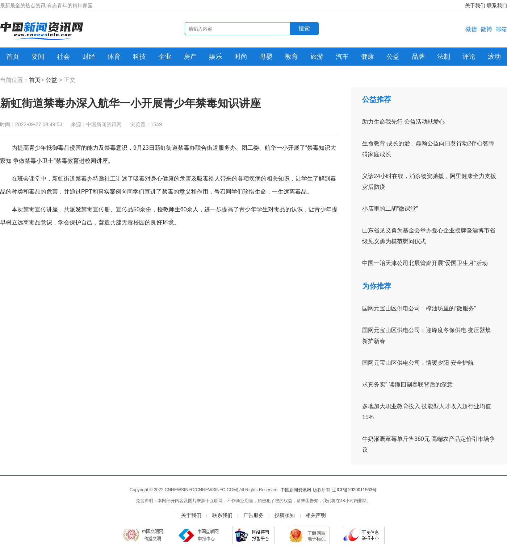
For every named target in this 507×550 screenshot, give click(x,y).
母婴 (266, 56)
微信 (471, 29)
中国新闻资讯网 (104, 124)
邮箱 (501, 29)
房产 (190, 56)
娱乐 (215, 56)
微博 (486, 29)
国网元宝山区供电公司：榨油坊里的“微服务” (419, 308)
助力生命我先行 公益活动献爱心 (403, 122)
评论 (468, 56)
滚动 (494, 56)
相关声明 (316, 515)
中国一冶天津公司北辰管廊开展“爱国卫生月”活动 (425, 263)
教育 (291, 56)
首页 (12, 56)
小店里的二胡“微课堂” (390, 209)
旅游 (316, 56)
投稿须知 (285, 515)
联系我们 (497, 5)
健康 (367, 56)
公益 (392, 56)
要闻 (38, 56)
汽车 (342, 56)
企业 (164, 56)
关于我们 (475, 5)
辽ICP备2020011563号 (354, 489)
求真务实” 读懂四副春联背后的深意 (407, 384)
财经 (88, 56)
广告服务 (253, 515)
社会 (63, 56)
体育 (114, 56)
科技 (139, 56)
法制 (443, 56)
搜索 (304, 28)
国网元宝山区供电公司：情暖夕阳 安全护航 (418, 363)
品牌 (418, 56)
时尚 (240, 56)
